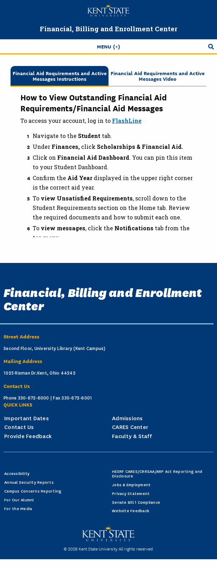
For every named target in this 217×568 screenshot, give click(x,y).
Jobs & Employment (131, 485)
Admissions (127, 418)
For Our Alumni (19, 500)
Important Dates (26, 418)
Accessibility (16, 473)
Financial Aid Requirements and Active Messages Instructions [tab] (60, 75)
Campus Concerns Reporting (32, 491)
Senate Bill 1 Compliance (136, 502)
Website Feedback (130, 511)
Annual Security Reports (29, 482)
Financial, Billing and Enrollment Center (108, 28)
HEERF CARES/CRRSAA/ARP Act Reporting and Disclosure (157, 474)
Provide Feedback (28, 436)
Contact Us (19, 427)
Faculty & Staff (132, 436)
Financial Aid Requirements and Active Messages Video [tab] (158, 75)
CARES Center (130, 427)
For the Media (18, 508)
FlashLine (127, 120)
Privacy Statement (131, 493)
